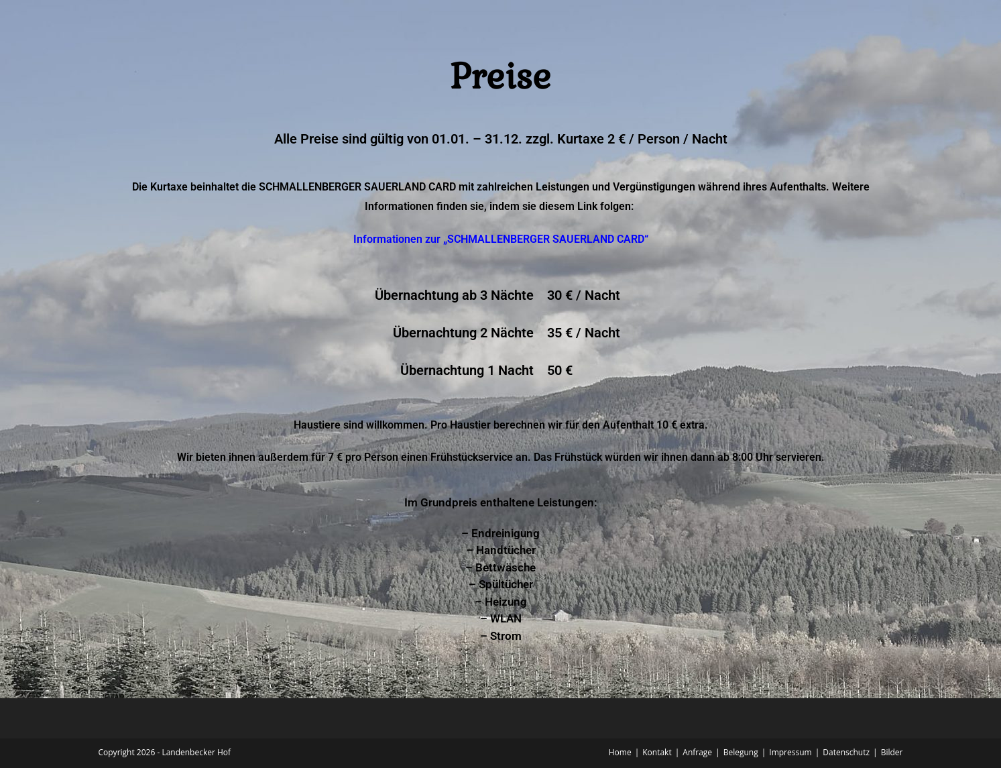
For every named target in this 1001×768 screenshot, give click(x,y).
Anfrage (697, 752)
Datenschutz (846, 752)
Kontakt (656, 752)
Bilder (892, 752)
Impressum (790, 752)
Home (620, 752)
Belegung (740, 752)
